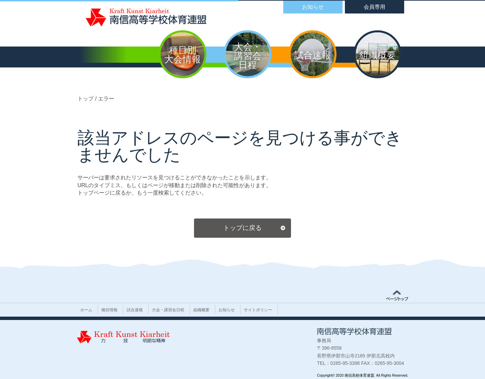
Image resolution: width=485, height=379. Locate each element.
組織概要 (201, 310)
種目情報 (109, 310)
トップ (86, 98)
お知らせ (227, 310)
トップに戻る (242, 227)
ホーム (86, 310)
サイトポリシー (258, 310)
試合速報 (135, 310)
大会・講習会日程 (168, 310)
